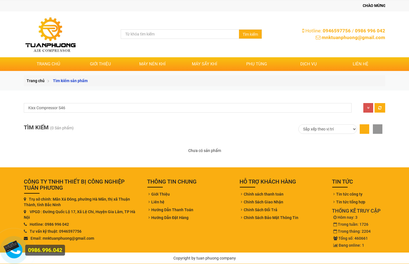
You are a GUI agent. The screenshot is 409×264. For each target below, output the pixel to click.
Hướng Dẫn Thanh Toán (172, 210)
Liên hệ (360, 63)
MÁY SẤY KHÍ (204, 63)
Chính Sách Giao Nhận (263, 202)
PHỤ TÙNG (256, 63)
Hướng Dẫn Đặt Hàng (170, 217)
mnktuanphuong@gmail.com (353, 37)
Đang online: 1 (348, 245)
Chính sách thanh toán (263, 194)
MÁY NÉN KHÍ (152, 63)
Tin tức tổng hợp (350, 202)
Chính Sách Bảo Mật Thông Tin (271, 217)
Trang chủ (48, 63)
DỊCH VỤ (308, 63)
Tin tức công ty (349, 194)
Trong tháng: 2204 (352, 231)
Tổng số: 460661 (350, 238)
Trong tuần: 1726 (350, 224)
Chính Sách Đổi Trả (260, 210)
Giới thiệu (100, 63)
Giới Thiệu (160, 194)
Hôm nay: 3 (345, 217)
